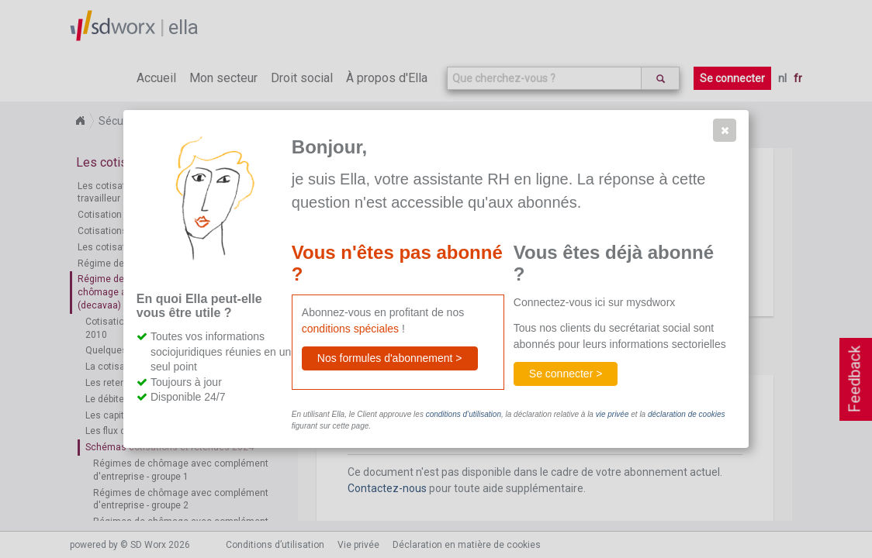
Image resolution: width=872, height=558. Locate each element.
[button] (724, 130)
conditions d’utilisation (463, 414)
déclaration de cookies (686, 414)
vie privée (612, 414)
